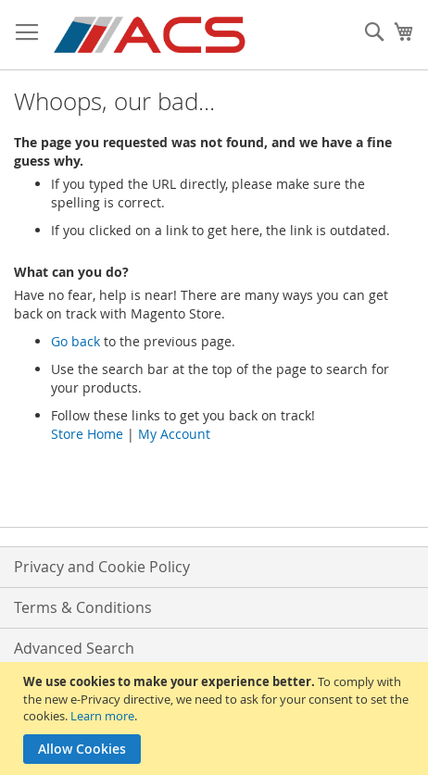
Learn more (102, 715)
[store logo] (151, 35)
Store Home (87, 434)
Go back (75, 341)
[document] (216, 718)
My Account (174, 434)
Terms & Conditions (83, 607)
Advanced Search (74, 648)
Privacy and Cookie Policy (102, 566)
